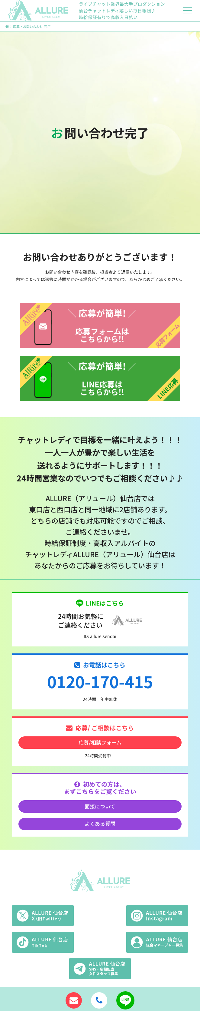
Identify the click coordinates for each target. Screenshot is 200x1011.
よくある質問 (100, 823)
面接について (100, 806)
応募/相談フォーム (100, 742)
